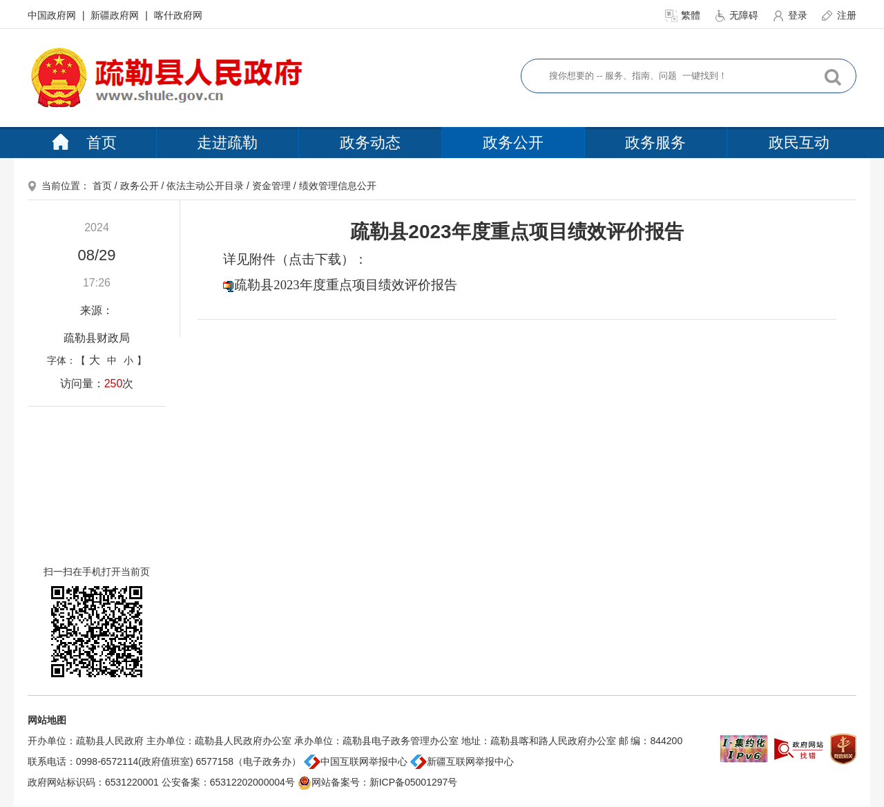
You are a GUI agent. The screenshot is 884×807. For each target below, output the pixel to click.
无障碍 (737, 15)
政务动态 (370, 142)
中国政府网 (53, 15)
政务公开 (513, 142)
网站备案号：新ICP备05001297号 (378, 782)
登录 (790, 15)
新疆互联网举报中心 (462, 761)
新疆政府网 (116, 15)
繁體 (683, 15)
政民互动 (799, 142)
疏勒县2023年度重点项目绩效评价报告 (345, 285)
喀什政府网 (178, 15)
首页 (84, 142)
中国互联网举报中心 (355, 761)
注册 (838, 15)
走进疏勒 (227, 142)
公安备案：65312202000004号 (228, 782)
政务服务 (655, 142)
